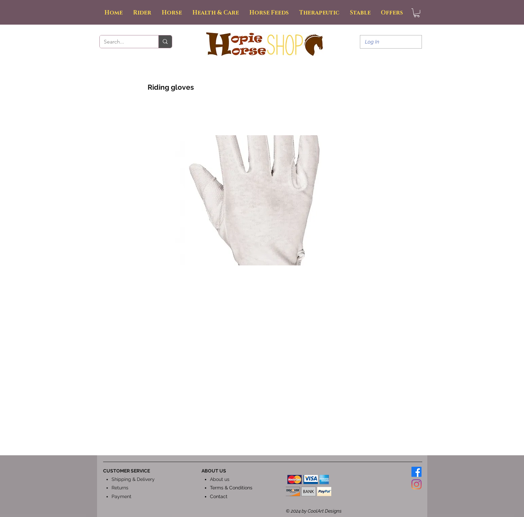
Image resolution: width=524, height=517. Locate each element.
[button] (416, 12)
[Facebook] (416, 472)
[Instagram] (416, 484)
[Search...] (124, 41)
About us (219, 479)
